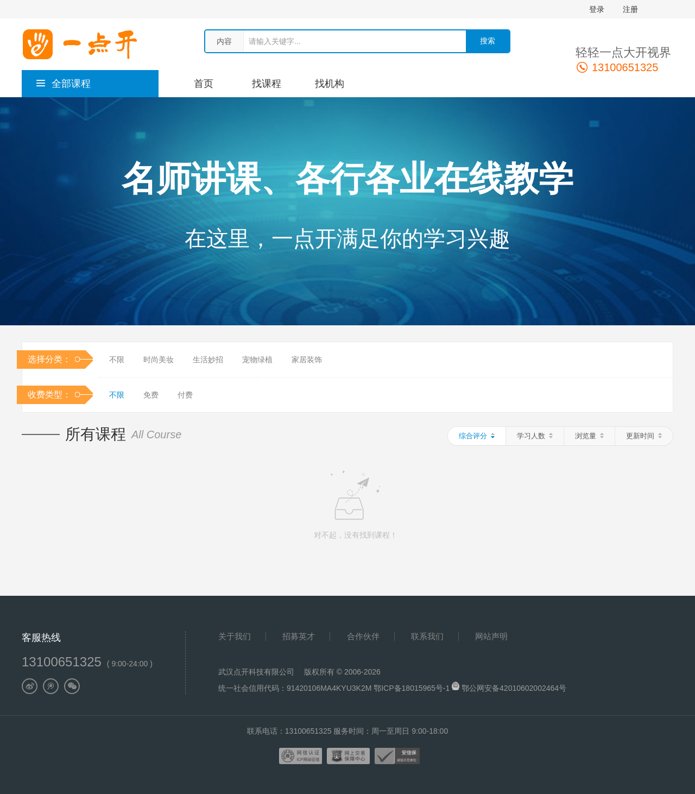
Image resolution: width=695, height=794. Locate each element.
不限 (116, 359)
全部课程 (63, 83)
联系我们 (427, 636)
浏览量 (589, 436)
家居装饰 (307, 359)
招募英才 (298, 636)
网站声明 (491, 636)
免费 (151, 394)
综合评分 (477, 436)
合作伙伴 (363, 636)
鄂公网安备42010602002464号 (514, 688)
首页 (203, 83)
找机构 (329, 83)
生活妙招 (208, 359)
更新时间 (644, 436)
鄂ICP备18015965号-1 (413, 688)
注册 (630, 9)
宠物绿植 (257, 359)
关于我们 (234, 636)
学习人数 (535, 436)
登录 (596, 9)
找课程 (266, 83)
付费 (185, 394)
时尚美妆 (158, 359)
